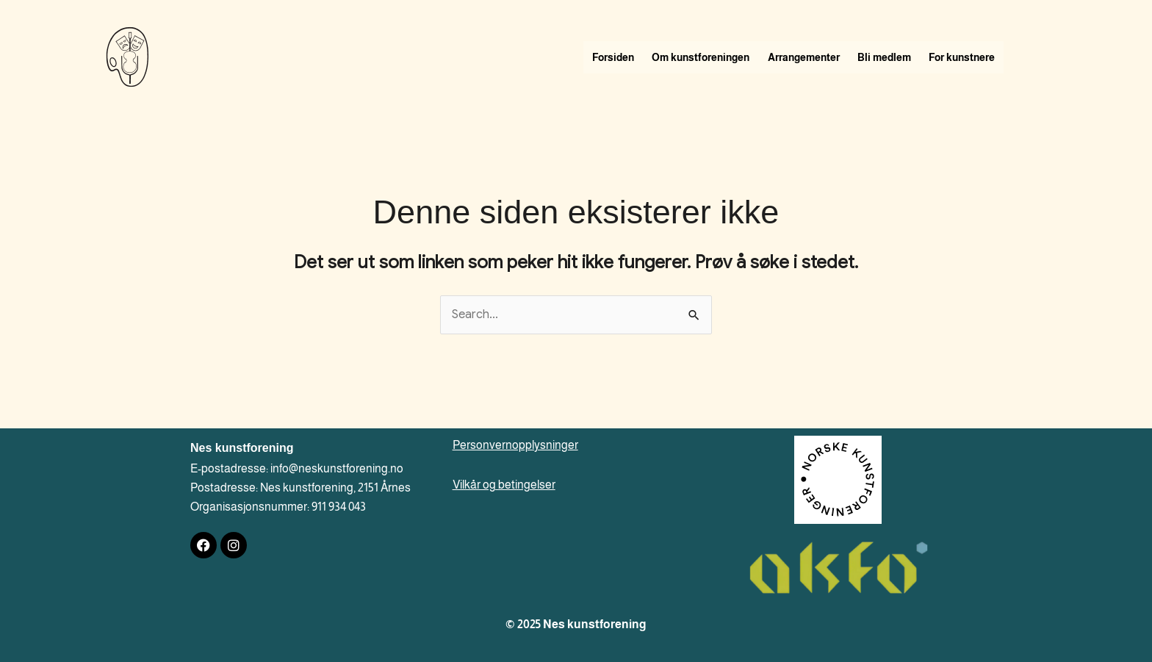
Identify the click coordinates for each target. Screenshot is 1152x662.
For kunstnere (981, 57)
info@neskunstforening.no (336, 468)
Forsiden (615, 57)
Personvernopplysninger (515, 445)
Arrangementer (814, 57)
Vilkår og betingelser (504, 484)
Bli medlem (899, 57)
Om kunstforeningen (707, 57)
